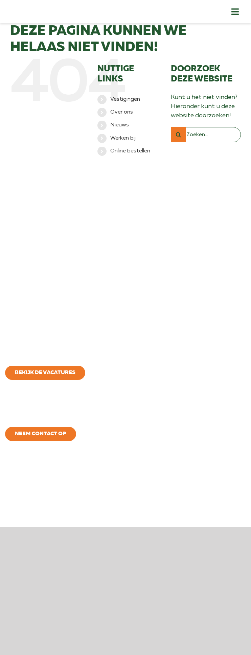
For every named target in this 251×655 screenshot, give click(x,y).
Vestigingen (125, 104)
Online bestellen (130, 156)
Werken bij (123, 143)
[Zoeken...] (206, 139)
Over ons (121, 117)
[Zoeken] (178, 139)
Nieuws (119, 130)
